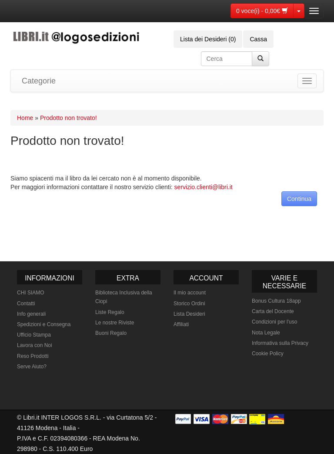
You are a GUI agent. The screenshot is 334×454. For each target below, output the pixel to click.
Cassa (258, 39)
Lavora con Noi (34, 345)
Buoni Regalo (111, 333)
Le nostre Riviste (114, 323)
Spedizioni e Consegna (43, 324)
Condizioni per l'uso (274, 322)
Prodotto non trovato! (68, 117)
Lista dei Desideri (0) (208, 39)
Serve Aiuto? (32, 367)
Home (25, 117)
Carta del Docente (273, 311)
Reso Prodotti (33, 356)
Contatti (26, 303)
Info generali (31, 314)
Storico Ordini (189, 303)
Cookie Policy (268, 354)
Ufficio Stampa (34, 335)
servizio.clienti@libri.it (203, 187)
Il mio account (190, 293)
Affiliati (181, 324)
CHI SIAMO (30, 293)
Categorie (39, 81)
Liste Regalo (109, 312)
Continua (299, 198)
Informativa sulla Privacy (280, 343)
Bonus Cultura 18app (276, 301)
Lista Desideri (189, 314)
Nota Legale (266, 333)
